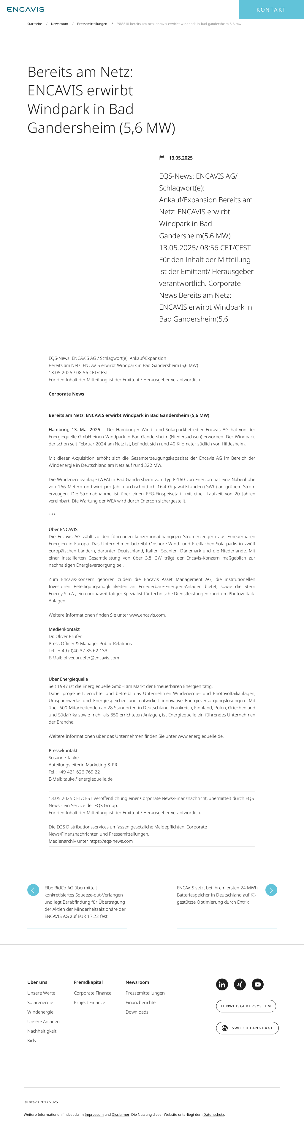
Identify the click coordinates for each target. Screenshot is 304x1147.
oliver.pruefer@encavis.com (91, 658)
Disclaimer (120, 1114)
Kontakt (271, 9)
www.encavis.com (147, 615)
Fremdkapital (88, 982)
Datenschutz (213, 1114)
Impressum (94, 1114)
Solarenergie (40, 1002)
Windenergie (40, 1012)
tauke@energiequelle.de (88, 779)
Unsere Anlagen (43, 1021)
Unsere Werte (41, 993)
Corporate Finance (92, 993)
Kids (31, 1040)
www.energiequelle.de (200, 736)
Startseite (35, 23)
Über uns (37, 982)
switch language (253, 1028)
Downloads (137, 1012)
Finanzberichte (141, 1002)
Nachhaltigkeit (41, 1031)
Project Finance (89, 1002)
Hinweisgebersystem (246, 1006)
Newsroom (59, 23)
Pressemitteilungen (92, 23)
